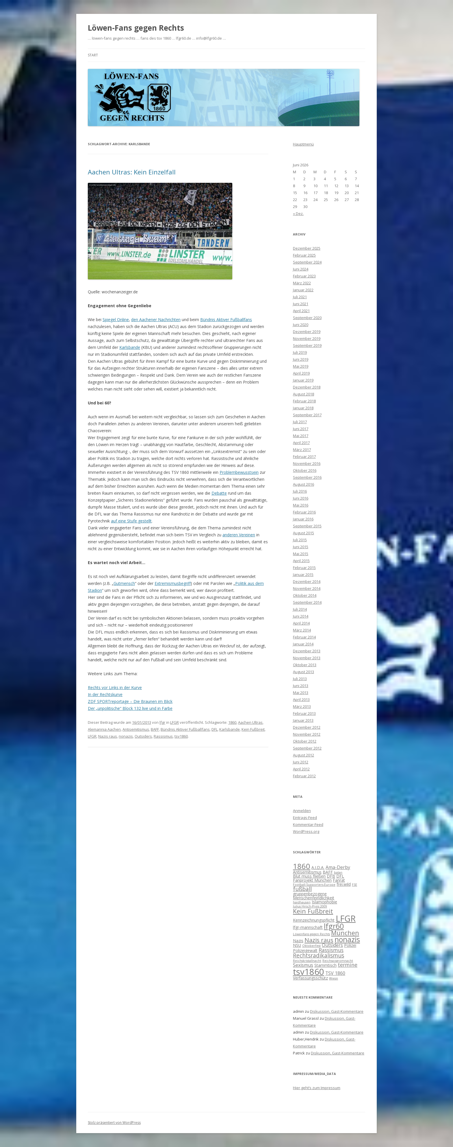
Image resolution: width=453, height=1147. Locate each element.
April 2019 (301, 373)
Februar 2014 (304, 637)
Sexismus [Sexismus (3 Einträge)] (303, 965)
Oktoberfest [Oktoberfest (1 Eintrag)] (311, 946)
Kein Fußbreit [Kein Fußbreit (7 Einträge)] (313, 911)
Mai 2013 (300, 692)
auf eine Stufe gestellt (131, 521)
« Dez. (298, 213)
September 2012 (307, 748)
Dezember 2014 (306, 581)
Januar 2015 (303, 574)
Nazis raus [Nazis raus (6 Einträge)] (319, 940)
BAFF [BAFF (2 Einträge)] (328, 872)
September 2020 (307, 317)
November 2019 (306, 338)
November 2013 (306, 657)
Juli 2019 (300, 352)
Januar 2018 (303, 407)
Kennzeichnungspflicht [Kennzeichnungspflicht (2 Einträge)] (314, 920)
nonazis (126, 736)
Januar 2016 (303, 519)
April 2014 (301, 623)
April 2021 (301, 310)
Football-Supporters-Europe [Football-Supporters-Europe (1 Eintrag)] (314, 885)
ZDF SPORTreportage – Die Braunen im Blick (130, 701)
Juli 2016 (300, 491)
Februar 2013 (304, 713)
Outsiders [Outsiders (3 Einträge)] (332, 945)
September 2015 (307, 526)
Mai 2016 (300, 505)
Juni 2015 (300, 546)
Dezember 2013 (306, 650)
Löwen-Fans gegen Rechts (136, 28)
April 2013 (301, 699)
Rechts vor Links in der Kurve (115, 687)
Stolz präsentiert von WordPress (114, 1122)
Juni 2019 (300, 359)
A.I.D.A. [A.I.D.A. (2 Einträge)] (317, 867)
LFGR (174, 722)
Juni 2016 (300, 498)
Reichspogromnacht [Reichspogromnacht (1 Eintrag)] (337, 961)
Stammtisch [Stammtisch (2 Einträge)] (325, 965)
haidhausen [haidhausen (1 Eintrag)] (302, 902)
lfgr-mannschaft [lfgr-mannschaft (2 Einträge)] (308, 927)
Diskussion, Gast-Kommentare (336, 1011)
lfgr (162, 722)
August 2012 (303, 755)
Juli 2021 (300, 296)
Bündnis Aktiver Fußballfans (226, 319)
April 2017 (301, 442)
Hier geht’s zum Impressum (316, 1087)
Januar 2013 (303, 720)
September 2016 (307, 477)
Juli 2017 (300, 421)
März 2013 (302, 706)
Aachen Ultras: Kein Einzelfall (132, 171)
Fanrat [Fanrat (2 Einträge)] (339, 880)
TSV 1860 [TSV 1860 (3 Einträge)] (335, 973)
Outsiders (143, 736)
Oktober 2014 (304, 595)
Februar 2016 (304, 512)
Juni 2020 (300, 324)
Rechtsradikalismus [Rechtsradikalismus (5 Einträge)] (318, 955)
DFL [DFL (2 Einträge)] (340, 876)
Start (93, 55)
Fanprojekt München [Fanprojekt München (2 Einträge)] (312, 880)
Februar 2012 (304, 775)
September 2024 (307, 262)
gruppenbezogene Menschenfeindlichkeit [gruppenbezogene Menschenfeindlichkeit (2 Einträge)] (313, 896)
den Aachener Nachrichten (156, 319)
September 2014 (307, 602)
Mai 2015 (300, 553)
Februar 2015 (304, 567)
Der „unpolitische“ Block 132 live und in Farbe (130, 708)
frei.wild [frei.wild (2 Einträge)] (344, 884)
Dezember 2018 (306, 387)
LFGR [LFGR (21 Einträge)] (346, 918)
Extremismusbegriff (173, 583)
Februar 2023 (304, 276)
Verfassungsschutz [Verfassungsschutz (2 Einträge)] (310, 978)
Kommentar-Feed (308, 824)
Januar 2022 (303, 289)
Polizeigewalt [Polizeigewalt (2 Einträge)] (305, 950)
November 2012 (306, 734)
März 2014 (302, 630)
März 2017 (302, 449)
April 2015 (301, 560)
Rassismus (163, 736)
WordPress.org (306, 831)
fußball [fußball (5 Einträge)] (302, 889)
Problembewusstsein (239, 472)
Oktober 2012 (304, 741)
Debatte (219, 493)
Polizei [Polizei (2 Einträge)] (350, 945)
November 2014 (306, 588)
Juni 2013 (300, 685)
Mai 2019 (300, 366)
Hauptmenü (303, 144)
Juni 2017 (300, 428)
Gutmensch (124, 583)
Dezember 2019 (306, 331)
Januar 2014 (303, 644)
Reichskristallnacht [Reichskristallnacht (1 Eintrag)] (307, 961)
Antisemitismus (135, 729)
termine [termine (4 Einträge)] (347, 964)
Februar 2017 (304, 456)
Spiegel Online (116, 319)
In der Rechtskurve (105, 694)
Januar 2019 (303, 380)
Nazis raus (107, 736)
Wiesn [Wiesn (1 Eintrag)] (333, 978)
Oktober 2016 (304, 470)
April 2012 (301, 769)
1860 (232, 722)
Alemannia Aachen (104, 729)
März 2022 (302, 283)
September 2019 (307, 345)
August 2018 (303, 394)
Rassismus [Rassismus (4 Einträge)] (331, 950)
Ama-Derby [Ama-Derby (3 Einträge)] (338, 867)
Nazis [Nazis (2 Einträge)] (298, 940)
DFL (214, 729)
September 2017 (307, 414)
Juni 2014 (300, 616)
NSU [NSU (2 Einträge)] (297, 945)
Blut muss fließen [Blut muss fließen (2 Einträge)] (309, 876)
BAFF (155, 729)
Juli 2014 (300, 609)
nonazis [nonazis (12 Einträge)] (347, 939)
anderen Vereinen (238, 534)
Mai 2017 (300, 435)
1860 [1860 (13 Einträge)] (301, 866)
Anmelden (302, 810)
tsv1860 (181, 736)
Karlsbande (129, 347)
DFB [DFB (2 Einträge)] (331, 876)
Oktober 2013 (304, 664)
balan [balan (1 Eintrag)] (338, 872)
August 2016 (303, 484)
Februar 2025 (304, 255)
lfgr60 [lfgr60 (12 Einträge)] (334, 926)
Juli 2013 (300, 678)
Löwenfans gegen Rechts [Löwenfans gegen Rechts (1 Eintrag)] (311, 934)
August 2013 (303, 671)
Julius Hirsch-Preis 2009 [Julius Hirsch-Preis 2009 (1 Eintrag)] (310, 906)
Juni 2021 (300, 303)
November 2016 (306, 463)
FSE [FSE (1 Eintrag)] (354, 885)
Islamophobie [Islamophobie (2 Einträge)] (324, 902)
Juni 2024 (300, 269)
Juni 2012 (300, 762)
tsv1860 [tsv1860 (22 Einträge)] (308, 971)
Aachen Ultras (250, 722)
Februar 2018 (304, 401)
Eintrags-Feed (305, 817)
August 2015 (303, 532)
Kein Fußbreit (253, 729)
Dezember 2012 (306, 727)
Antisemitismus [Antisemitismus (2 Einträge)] (307, 872)
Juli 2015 (300, 539)
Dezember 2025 (306, 248)
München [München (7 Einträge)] (345, 933)
